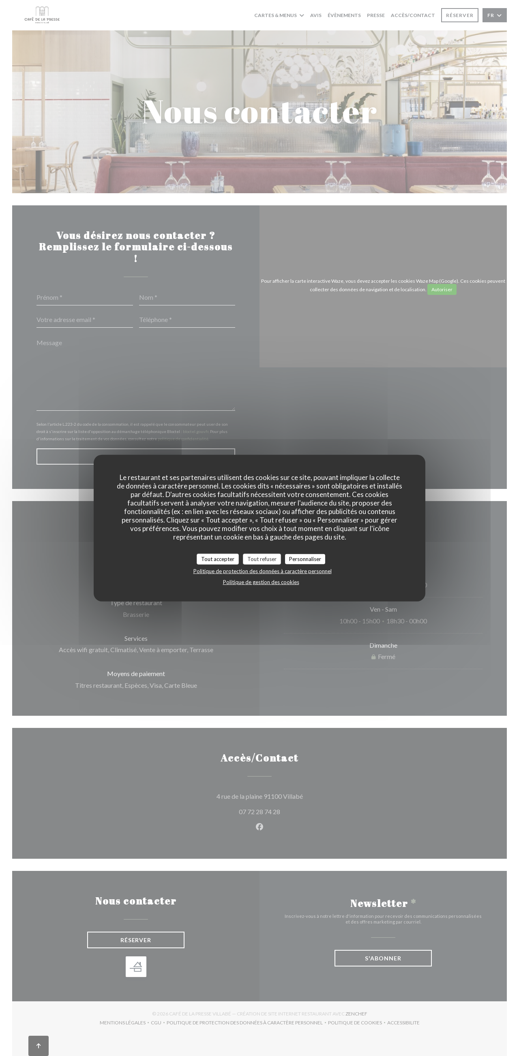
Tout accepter (217, 558)
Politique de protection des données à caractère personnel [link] (262, 571)
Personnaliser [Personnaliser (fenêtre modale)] (305, 558)
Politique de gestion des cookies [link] (261, 582)
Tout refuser (262, 558)
